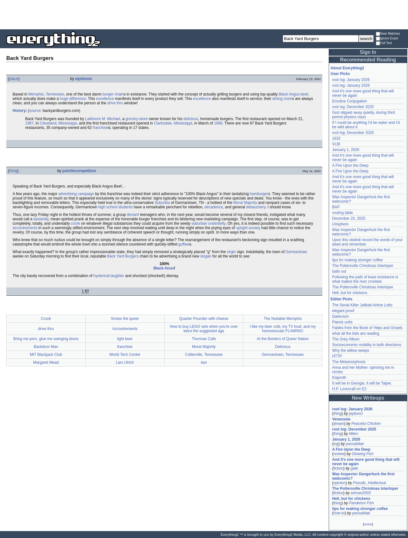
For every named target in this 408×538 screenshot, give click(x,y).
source (35, 110)
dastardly (40, 219)
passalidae (355, 444)
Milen (353, 433)
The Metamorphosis (349, 362)
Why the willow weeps (350, 350)
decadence (213, 207)
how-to (339, 513)
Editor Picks (341, 299)
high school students (115, 207)
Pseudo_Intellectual (369, 483)
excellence (105, 98)
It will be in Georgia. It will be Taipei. (362, 383)
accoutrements (25, 228)
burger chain (113, 94)
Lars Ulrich (125, 362)
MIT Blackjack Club (46, 354)
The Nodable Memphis (283, 318)
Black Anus (164, 268)
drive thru (115, 103)
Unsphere (340, 224)
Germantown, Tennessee (283, 354)
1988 (218, 123)
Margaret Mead (46, 362)
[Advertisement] (204, 14)
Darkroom (340, 316)
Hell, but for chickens (349, 293)
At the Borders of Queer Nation (283, 339)
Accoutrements (125, 329)
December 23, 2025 (348, 218)
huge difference (73, 98)
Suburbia (162, 202)
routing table (342, 213)
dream (338, 423)
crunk (75, 223)
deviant (133, 214)
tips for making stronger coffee (357, 260)
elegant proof (343, 311)
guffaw (183, 244)
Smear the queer (125, 318)
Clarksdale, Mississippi (173, 123)
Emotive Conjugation (349, 101)
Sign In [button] (368, 52)
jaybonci (356, 413)
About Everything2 (347, 68)
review (338, 454)
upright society (248, 228)
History (19, 110)
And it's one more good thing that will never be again (366, 461)
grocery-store (136, 119)
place (13, 79)
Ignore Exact (387, 39)
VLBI (336, 144)
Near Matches (388, 34)
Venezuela (341, 419)
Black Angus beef (293, 94)
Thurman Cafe (204, 339)
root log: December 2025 (353, 107)
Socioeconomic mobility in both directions (366, 345)
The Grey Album (346, 339)
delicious (190, 119)
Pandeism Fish (361, 503)
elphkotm (83, 79)
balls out (339, 271)
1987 (29, 123)
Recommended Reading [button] (368, 59)
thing (13, 171)
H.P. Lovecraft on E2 (349, 389)
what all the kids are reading (355, 333)
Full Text (384, 43)
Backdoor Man (46, 346)
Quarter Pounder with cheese (203, 318)
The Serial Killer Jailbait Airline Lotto (362, 305)
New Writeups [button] (368, 398)
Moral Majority (245, 202)
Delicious (283, 346)
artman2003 (361, 493)
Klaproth (339, 377)
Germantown (296, 252)
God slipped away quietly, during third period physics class (363, 114)
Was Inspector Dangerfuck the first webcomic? (363, 476)
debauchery (256, 207)
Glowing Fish (362, 454)
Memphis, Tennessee (46, 94)
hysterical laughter (109, 276)
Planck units (342, 322)
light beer (125, 339)
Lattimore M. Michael (102, 119)
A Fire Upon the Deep (350, 165)
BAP (336, 207)
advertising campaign (76, 194)
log (335, 444)
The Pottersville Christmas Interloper (362, 265)
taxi (204, 362)
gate (354, 468)
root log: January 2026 (351, 80)
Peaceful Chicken (366, 423)
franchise (100, 127)
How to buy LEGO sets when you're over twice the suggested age (204, 328)
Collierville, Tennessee (204, 354)
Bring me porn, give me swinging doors (45, 339)
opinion (339, 483)
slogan (205, 256)
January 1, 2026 (345, 150)
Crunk (46, 318)
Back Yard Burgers (123, 256)
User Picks (340, 74)
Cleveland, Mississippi (58, 123)
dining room (282, 98)
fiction (338, 468)
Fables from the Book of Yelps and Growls (367, 328)
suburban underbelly (208, 223)
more (368, 524)
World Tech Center (124, 354)
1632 (336, 138)
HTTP (337, 356)
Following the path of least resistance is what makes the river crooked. (365, 279)
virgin (231, 252)
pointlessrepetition (79, 171)
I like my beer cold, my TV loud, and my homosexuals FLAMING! (283, 328)
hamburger (259, 194)
